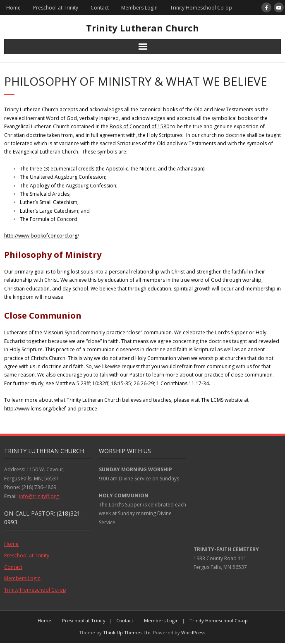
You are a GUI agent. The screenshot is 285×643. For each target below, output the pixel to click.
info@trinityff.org (39, 496)
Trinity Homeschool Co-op (201, 7)
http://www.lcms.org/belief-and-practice (50, 408)
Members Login (139, 7)
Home (13, 7)
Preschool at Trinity (55, 7)
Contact (100, 7)
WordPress (193, 632)
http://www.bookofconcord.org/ (41, 235)
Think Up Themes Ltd (127, 632)
